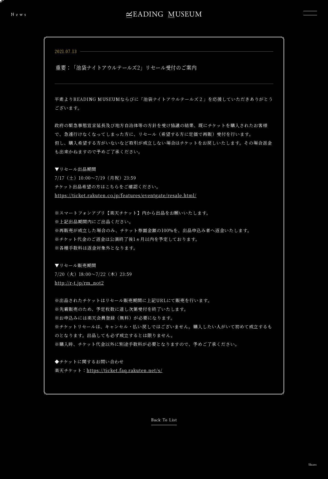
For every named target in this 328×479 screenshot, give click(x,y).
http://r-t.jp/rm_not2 (79, 283)
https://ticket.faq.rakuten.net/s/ (124, 370)
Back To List (164, 420)
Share (312, 465)
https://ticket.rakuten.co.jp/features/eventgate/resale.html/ (126, 195)
